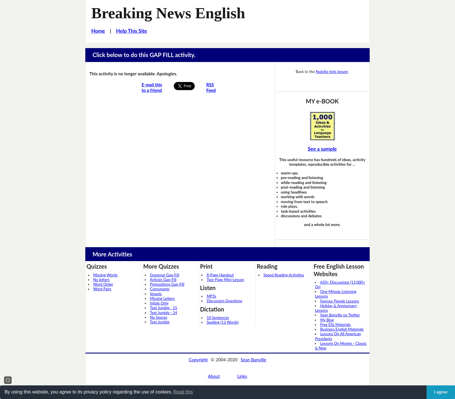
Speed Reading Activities (283, 275)
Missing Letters (162, 298)
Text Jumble (159, 322)
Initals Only (159, 303)
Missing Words (105, 275)
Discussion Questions (224, 300)
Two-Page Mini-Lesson (225, 279)
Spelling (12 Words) (223, 322)
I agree (440, 392)
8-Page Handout (220, 275)
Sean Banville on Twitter (340, 315)
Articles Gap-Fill (163, 279)
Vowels (156, 293)
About (214, 376)
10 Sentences (218, 317)
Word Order (103, 284)
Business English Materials (341, 329)
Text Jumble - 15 (163, 307)
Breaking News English (168, 13)
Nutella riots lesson (332, 71)
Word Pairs (102, 289)
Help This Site (131, 31)
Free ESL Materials (335, 324)
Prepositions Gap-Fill (167, 284)
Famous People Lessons (339, 301)
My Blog (327, 320)
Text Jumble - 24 (163, 312)
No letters (101, 279)
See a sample (322, 149)
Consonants (159, 289)
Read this (183, 391)
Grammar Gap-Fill (164, 275)
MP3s (211, 296)
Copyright (198, 359)
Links (242, 376)
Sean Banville (253, 359)
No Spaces (158, 317)
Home (98, 31)
